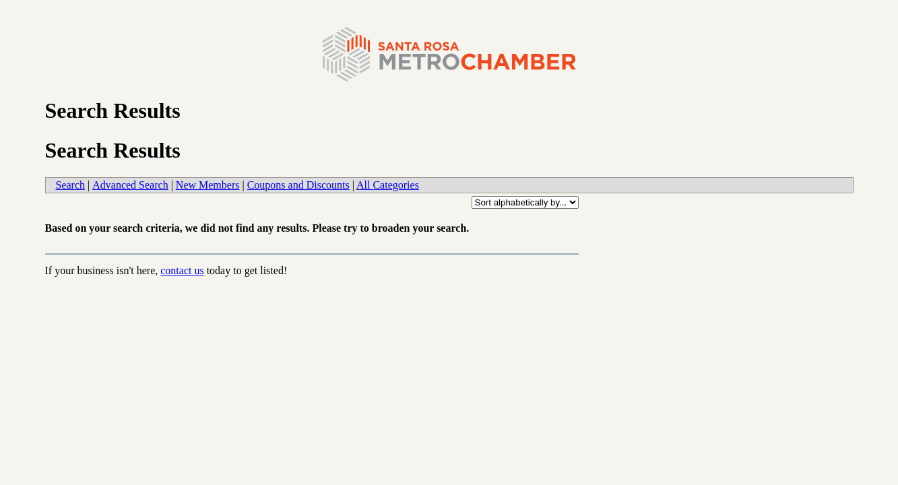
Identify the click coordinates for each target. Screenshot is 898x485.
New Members (208, 185)
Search (71, 185)
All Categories (387, 185)
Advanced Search (130, 185)
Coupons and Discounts (298, 185)
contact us (181, 270)
